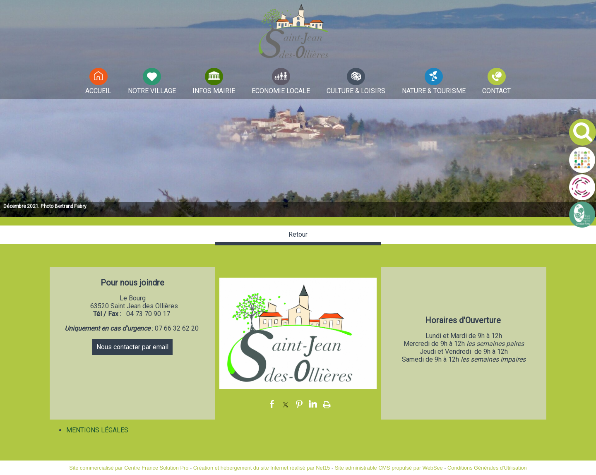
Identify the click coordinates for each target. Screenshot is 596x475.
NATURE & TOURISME (434, 91)
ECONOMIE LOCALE (281, 91)
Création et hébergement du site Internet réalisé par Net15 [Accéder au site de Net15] (261, 468)
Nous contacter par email (132, 347)
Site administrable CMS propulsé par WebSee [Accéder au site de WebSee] (389, 468)
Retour (298, 234)
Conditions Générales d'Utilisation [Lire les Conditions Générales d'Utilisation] (487, 468)
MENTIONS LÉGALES (97, 430)
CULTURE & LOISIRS (356, 91)
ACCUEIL (98, 91)
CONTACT (496, 91)
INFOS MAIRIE (213, 91)
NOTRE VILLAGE (152, 91)
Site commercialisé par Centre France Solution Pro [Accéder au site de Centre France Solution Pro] (128, 468)
